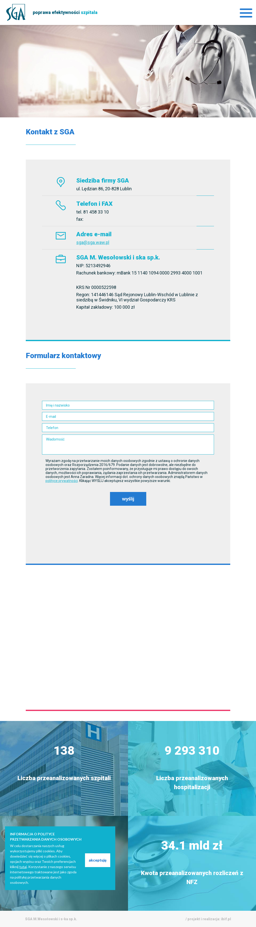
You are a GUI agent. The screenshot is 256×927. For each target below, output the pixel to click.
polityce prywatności (62, 481)
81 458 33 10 (96, 212)
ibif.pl (226, 919)
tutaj (23, 867)
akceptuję (97, 860)
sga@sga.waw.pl (92, 242)
